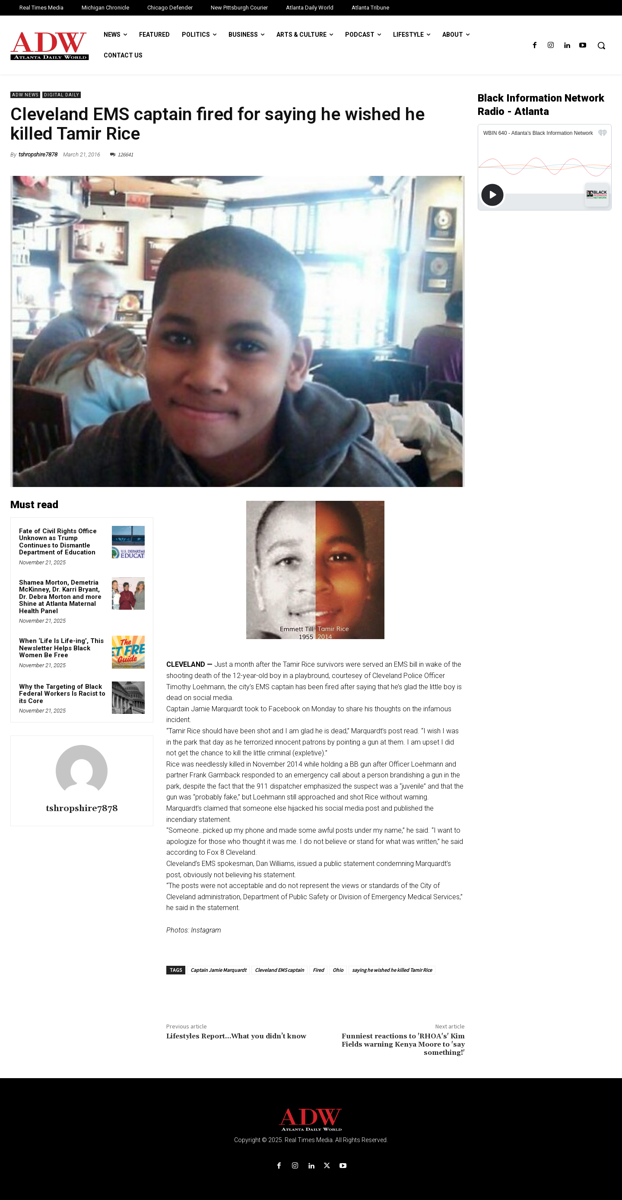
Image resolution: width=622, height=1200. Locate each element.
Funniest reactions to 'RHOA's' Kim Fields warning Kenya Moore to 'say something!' (403, 1044)
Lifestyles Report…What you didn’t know (236, 1036)
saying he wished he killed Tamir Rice (392, 970)
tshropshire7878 (38, 154)
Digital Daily (61, 95)
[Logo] (311, 1119)
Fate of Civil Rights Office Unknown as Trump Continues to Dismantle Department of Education (58, 542)
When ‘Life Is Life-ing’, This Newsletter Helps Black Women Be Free (61, 648)
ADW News (25, 95)
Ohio (338, 970)
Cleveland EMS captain (279, 970)
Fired (318, 970)
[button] (601, 45)
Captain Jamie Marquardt (218, 970)
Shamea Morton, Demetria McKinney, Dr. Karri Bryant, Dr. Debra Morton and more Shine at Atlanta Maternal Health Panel (60, 597)
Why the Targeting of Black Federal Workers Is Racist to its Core (62, 694)
